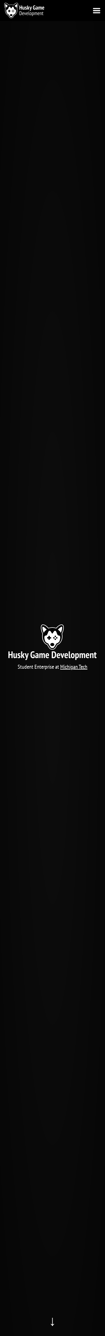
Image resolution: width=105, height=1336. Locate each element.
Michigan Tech (73, 666)
